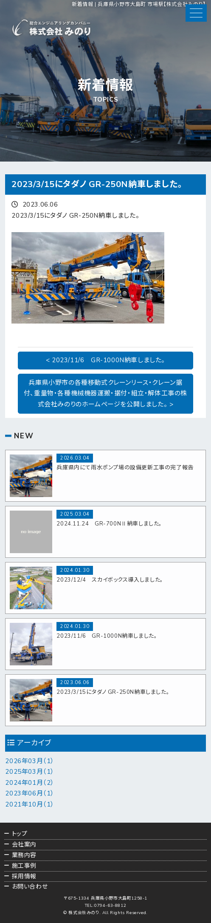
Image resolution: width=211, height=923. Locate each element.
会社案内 (24, 845)
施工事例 (24, 866)
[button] (196, 13)
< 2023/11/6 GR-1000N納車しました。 (105, 360)
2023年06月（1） (29, 793)
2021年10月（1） (29, 804)
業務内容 (24, 855)
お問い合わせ (30, 887)
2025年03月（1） (29, 771)
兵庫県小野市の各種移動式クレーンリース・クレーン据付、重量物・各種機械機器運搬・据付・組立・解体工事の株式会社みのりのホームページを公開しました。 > (105, 393)
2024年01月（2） (29, 782)
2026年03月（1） (29, 761)
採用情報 (24, 876)
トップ (20, 834)
